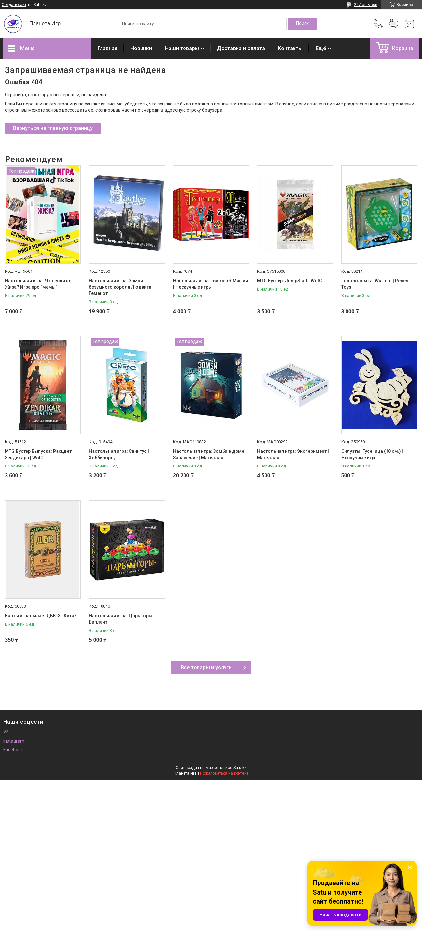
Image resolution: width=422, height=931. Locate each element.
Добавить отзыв (393, 23)
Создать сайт (14, 4)
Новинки (141, 48)
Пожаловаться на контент (224, 773)
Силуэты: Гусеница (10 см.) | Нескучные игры (372, 454)
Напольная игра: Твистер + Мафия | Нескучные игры (210, 284)
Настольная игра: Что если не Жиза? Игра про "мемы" (38, 284)
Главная (107, 48)
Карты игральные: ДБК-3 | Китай (41, 615)
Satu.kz (240, 767)
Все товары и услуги (206, 667)
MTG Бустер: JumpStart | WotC (289, 280)
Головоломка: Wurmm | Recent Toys (375, 284)
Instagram (13, 740)
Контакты (290, 48)
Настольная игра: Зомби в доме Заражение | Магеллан (208, 454)
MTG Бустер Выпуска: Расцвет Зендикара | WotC (38, 454)
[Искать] (302, 24)
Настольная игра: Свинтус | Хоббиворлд (119, 454)
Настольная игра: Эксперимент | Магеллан (293, 454)
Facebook (13, 749)
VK (6, 731)
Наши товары (182, 48)
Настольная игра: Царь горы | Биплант (122, 619)
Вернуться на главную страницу (53, 128)
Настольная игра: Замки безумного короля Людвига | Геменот (121, 287)
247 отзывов (365, 4)
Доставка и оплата (241, 48)
